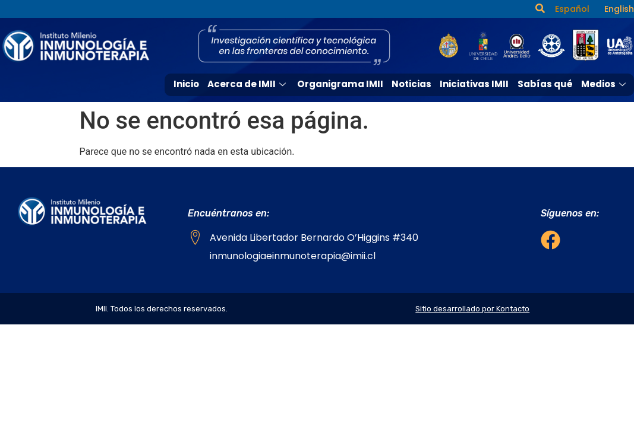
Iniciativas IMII (474, 84)
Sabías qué (545, 84)
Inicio (188, 84)
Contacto (606, 105)
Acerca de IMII (250, 84)
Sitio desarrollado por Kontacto (472, 308)
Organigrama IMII (341, 84)
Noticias (412, 84)
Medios (605, 84)
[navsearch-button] (540, 9)
